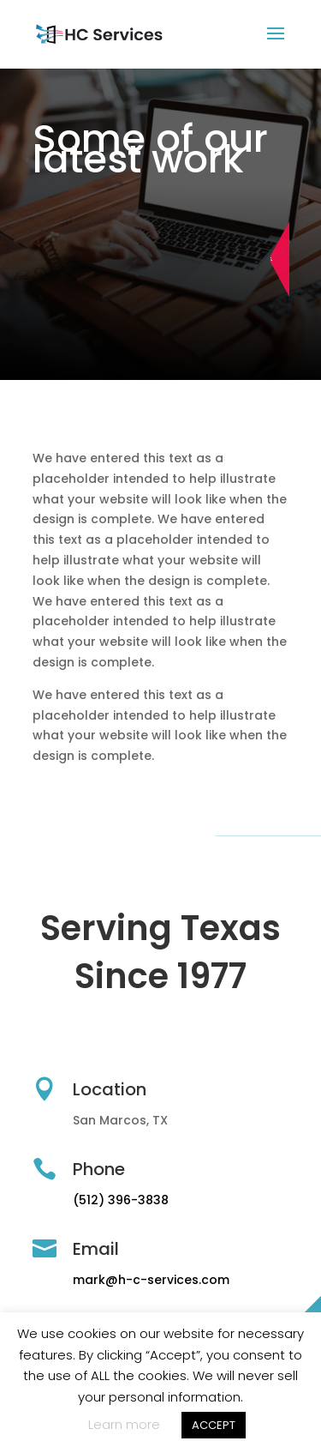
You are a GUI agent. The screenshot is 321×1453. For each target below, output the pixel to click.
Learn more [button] (124, 1424)
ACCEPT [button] (213, 1425)
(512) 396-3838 (121, 1200)
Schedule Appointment (285, 259)
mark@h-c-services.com (151, 1279)
